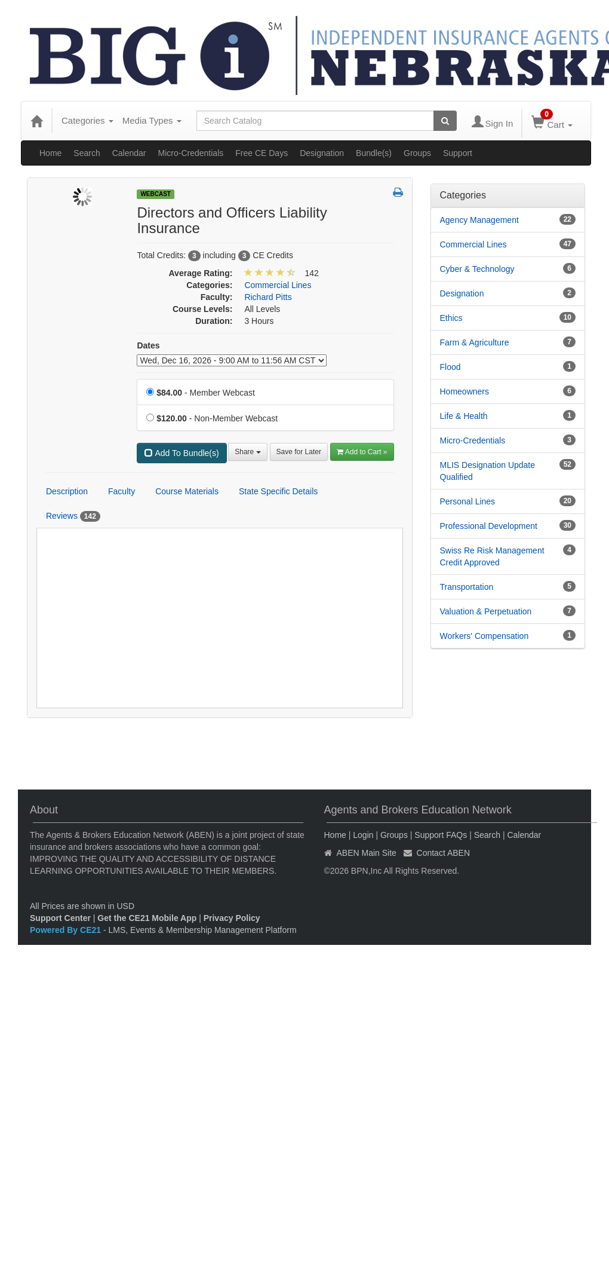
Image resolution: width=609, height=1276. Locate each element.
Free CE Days (261, 153)
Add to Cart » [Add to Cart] (362, 452)
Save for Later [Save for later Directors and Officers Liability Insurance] (298, 452)
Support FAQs (440, 835)
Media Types (152, 120)
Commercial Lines (473, 244)
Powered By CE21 (66, 930)
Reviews (73, 516)
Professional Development (488, 526)
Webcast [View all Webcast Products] (155, 194)
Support (457, 153)
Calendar (129, 153)
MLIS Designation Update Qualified (488, 471)
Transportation (467, 587)
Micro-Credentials (191, 153)
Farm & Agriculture (474, 342)
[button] (398, 193)
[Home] (36, 121)
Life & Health (464, 416)
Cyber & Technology (477, 269)
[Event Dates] (232, 360)
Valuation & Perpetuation (486, 611)
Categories (87, 120)
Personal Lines (468, 501)
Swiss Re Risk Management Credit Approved (492, 556)
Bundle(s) (374, 153)
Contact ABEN (443, 853)
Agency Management (479, 220)
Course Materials (187, 491)
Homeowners (464, 391)
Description (67, 491)
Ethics (451, 318)
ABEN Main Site (366, 853)
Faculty (121, 491)
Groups (417, 153)
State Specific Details (278, 491)
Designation (322, 153)
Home (50, 153)
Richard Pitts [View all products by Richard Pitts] (267, 297)
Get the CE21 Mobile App (146, 918)
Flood (450, 367)
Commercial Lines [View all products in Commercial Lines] (277, 285)
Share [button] (247, 452)
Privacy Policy (232, 918)
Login (363, 835)
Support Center (60, 918)
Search (86, 153)
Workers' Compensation (484, 636)
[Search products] (445, 121)
